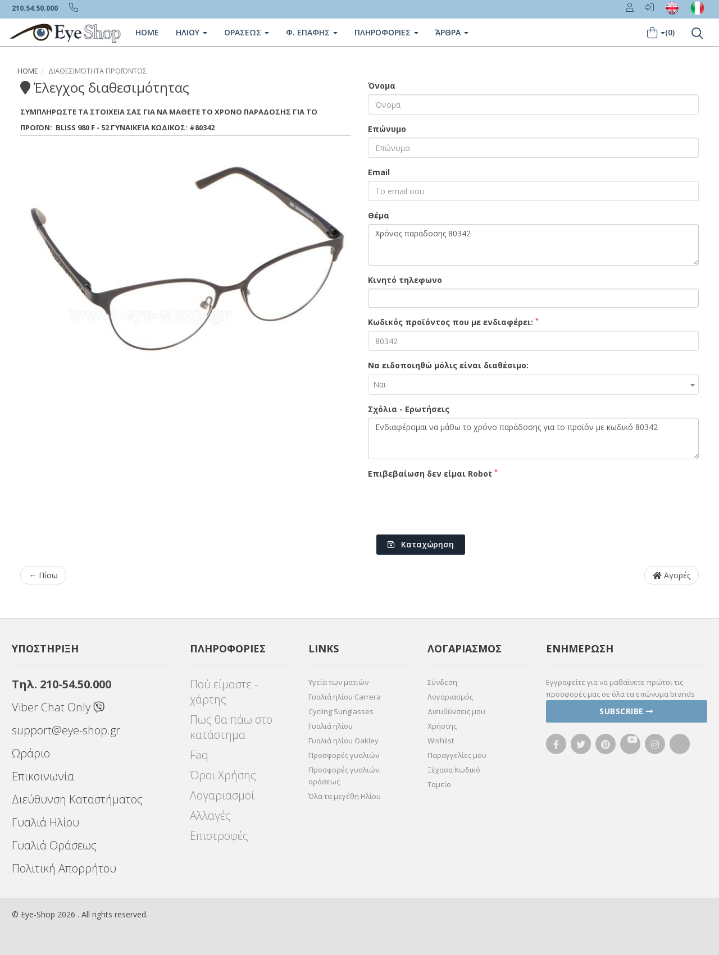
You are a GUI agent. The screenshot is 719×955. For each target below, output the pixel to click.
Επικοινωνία (43, 776)
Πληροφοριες (386, 32)
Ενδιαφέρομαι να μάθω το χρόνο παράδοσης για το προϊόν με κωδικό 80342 (533, 438)
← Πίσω (43, 575)
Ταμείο (439, 784)
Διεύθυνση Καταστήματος (77, 799)
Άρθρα (451, 32)
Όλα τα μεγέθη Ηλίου (344, 796)
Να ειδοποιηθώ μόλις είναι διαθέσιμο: (448, 365)
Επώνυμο (387, 129)
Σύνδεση (442, 682)
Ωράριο (31, 753)
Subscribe (626, 711)
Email (379, 172)
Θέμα (378, 215)
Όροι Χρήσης (223, 775)
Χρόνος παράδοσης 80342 (533, 245)
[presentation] (453, 504)
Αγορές (671, 575)
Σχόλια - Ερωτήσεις (408, 409)
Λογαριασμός (450, 697)
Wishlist (440, 740)
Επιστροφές (219, 835)
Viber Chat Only (58, 707)
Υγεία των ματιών (338, 682)
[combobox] (533, 384)
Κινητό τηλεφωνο (405, 280)
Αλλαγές (210, 815)
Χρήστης (442, 726)
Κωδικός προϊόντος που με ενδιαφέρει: (453, 321)
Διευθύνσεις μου (456, 711)
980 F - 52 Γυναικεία (113, 127)
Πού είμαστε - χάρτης (224, 692)
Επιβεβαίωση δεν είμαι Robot (433, 473)
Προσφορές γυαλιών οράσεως (343, 776)
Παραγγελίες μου (456, 755)
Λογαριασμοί (222, 795)
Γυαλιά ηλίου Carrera (344, 697)
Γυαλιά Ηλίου (45, 822)
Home (147, 32)
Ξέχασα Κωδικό (453, 770)
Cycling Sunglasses (341, 711)
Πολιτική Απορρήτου (64, 868)
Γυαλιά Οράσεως (54, 845)
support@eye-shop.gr (66, 730)
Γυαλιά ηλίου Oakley (343, 740)
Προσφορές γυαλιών (343, 755)
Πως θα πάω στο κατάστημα (231, 727)
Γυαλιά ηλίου (330, 726)
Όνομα (381, 85)
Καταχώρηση (421, 544)
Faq (199, 754)
